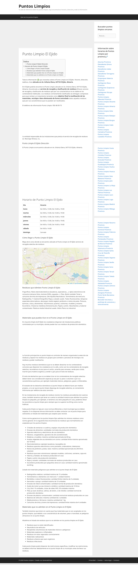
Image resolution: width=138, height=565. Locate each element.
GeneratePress (47, 560)
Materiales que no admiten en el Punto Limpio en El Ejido (45, 75)
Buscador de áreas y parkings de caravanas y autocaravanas (106, 302)
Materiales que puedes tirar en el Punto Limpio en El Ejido (45, 73)
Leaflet (70, 283)
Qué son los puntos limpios (29, 17)
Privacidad (92, 560)
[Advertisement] (55, 34)
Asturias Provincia (104, 62)
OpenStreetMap (78, 283)
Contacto (116, 560)
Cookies (100, 560)
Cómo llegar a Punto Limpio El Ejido (38, 68)
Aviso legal (108, 560)
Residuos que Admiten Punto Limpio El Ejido (41, 71)
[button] (55, 264)
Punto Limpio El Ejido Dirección (37, 64)
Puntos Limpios (34, 6)
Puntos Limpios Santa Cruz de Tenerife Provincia (106, 253)
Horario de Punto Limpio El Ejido (36, 66)
